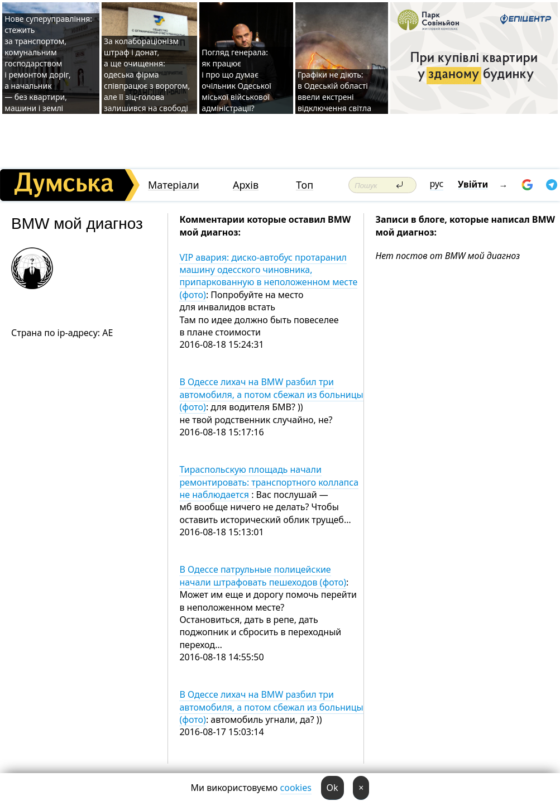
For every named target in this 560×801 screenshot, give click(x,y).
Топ (304, 185)
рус (437, 184)
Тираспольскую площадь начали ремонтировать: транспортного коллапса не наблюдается (268, 482)
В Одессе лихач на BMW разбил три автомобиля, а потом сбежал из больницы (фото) (271, 394)
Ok (332, 787)
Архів (246, 185)
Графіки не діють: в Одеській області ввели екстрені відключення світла (334, 91)
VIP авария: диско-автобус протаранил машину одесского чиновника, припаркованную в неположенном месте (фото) (268, 276)
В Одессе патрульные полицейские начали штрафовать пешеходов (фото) (262, 575)
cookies (296, 787)
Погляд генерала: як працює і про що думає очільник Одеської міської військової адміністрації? (236, 80)
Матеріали (173, 185)
